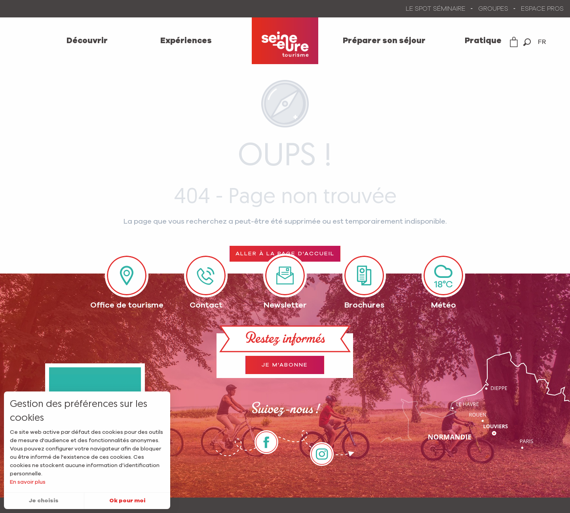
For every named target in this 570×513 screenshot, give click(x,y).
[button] (527, 42)
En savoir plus (28, 482)
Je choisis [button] (44, 501)
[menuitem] (87, 40)
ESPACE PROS (542, 9)
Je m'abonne (285, 365)
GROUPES (493, 9)
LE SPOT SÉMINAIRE (436, 9)
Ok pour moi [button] (127, 501)
